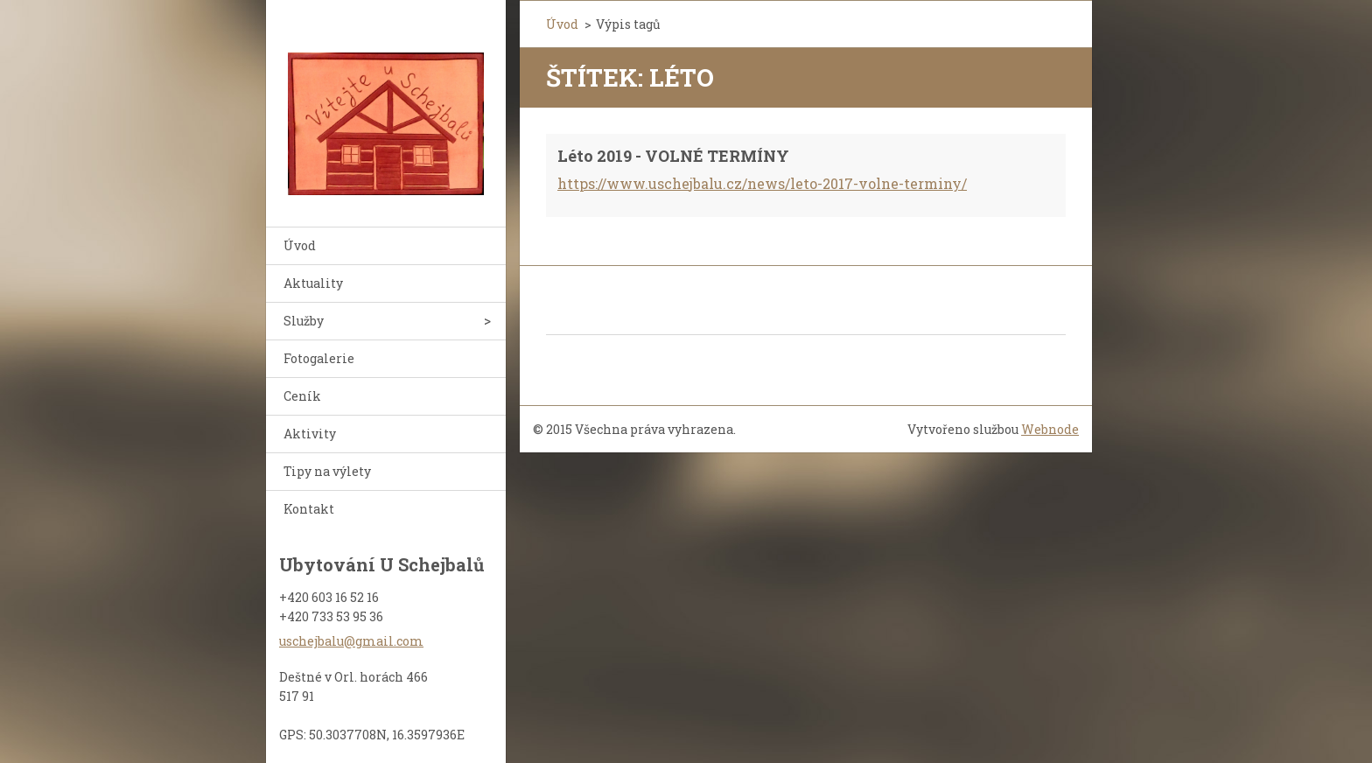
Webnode (1050, 429)
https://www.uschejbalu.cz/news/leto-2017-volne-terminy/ (762, 183)
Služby (304, 320)
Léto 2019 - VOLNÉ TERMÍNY (673, 155)
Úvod (300, 245)
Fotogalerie (319, 358)
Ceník (302, 396)
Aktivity (310, 433)
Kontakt (309, 508)
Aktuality (313, 283)
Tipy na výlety (327, 471)
